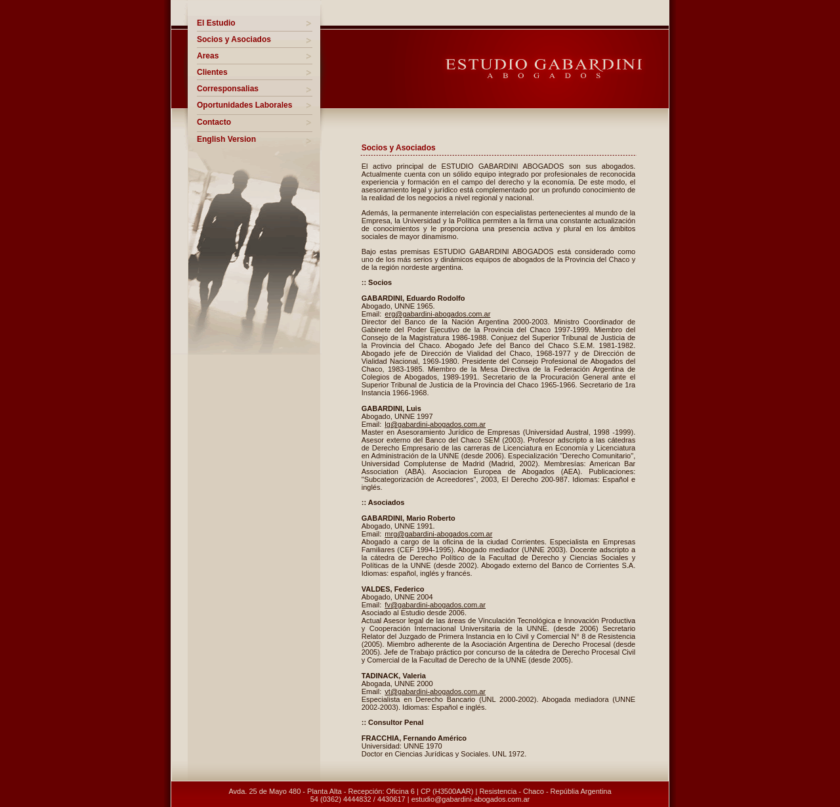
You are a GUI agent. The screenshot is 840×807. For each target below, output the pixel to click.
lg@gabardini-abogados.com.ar (435, 424)
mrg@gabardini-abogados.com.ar (438, 534)
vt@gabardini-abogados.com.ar (435, 691)
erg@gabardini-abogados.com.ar (437, 314)
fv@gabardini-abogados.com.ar (435, 605)
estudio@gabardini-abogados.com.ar (470, 799)
